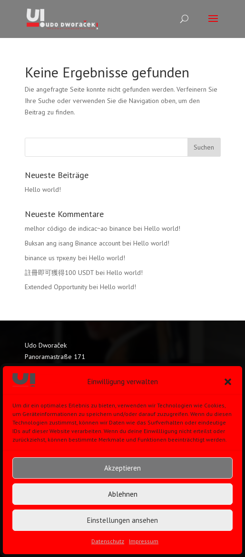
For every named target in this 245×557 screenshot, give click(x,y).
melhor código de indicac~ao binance (78, 228)
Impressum (143, 541)
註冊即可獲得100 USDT (59, 272)
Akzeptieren (122, 467)
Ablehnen (122, 494)
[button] (228, 382)
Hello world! (43, 189)
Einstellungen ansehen (122, 520)
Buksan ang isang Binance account (72, 243)
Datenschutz (107, 541)
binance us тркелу (50, 258)
